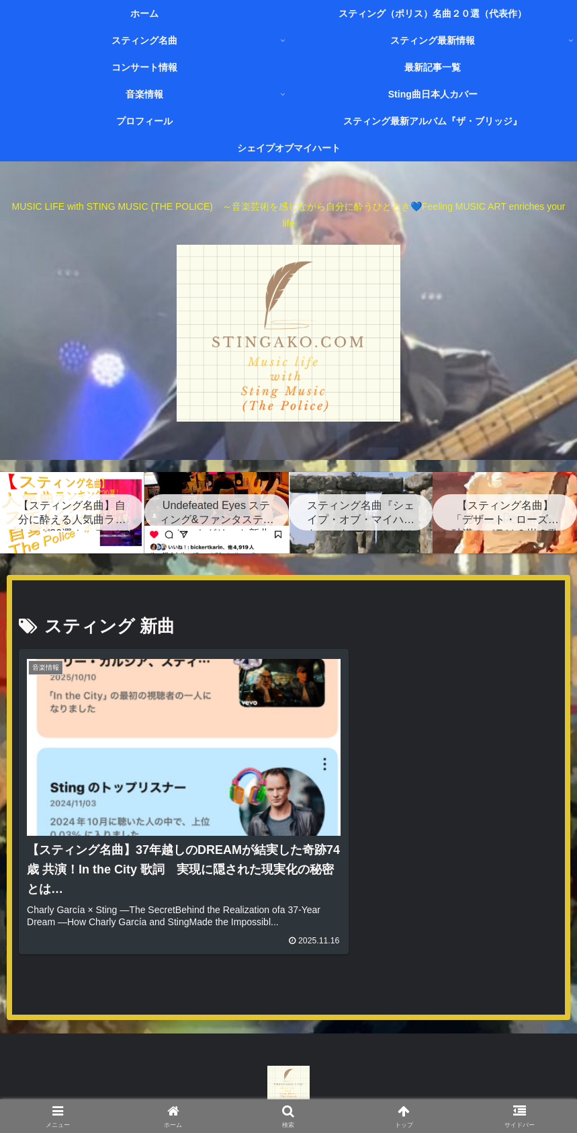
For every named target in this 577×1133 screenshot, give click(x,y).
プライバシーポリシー (408, 1090)
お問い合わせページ (234, 1090)
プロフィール (150, 1090)
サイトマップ (319, 1090)
